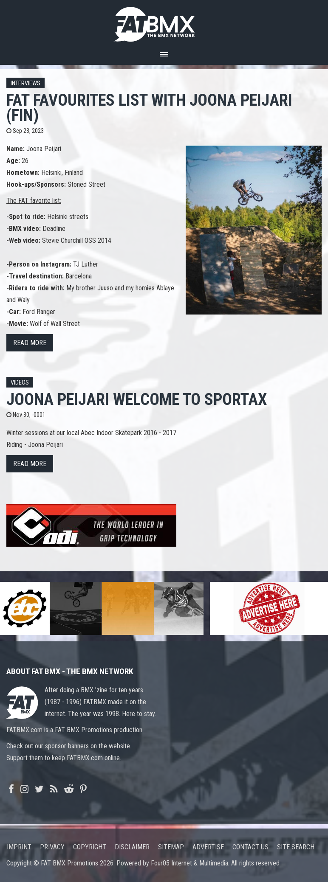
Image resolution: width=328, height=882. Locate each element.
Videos (20, 382)
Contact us (250, 847)
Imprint (19, 847)
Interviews (25, 83)
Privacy (52, 847)
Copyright (89, 847)
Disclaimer (132, 847)
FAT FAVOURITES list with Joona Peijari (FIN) (149, 107)
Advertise (208, 847)
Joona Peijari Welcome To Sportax (136, 399)
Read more (29, 343)
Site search (295, 847)
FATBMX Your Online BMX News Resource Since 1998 (164, 22)
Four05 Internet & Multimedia (189, 863)
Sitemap (171, 847)
